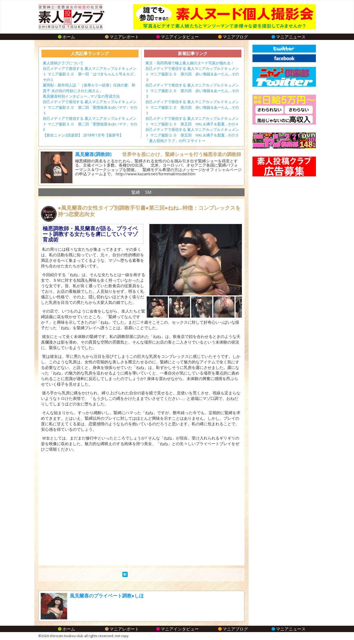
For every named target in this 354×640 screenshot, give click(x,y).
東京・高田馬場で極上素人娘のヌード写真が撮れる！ (189, 62)
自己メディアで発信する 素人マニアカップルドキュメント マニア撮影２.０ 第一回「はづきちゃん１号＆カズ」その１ (90, 74)
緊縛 (135, 192)
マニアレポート (121, 37)
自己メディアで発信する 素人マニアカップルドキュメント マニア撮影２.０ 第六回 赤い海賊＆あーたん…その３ (192, 74)
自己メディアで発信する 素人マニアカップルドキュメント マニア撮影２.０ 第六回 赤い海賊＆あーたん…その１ (192, 107)
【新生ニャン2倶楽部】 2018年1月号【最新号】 (83, 135)
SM (148, 192)
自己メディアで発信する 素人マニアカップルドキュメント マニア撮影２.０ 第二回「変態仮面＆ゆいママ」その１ (90, 107)
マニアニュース (288, 37)
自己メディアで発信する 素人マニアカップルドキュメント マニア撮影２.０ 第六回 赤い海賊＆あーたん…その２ (192, 91)
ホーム (66, 37)
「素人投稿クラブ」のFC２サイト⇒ (175, 140)
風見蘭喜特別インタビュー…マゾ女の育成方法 (81, 96)
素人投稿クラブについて (63, 62)
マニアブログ (232, 37)
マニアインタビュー (177, 37)
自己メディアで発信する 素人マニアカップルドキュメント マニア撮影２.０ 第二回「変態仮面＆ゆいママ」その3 (90, 124)
